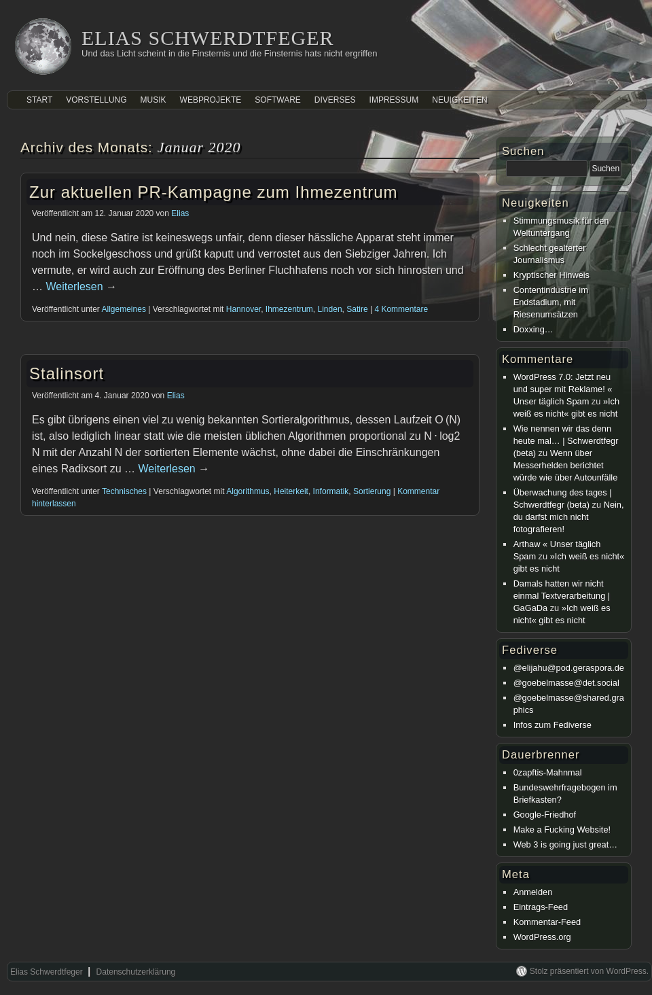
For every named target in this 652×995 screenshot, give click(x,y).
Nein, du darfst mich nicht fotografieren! (568, 517)
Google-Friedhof (544, 814)
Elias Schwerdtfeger (208, 38)
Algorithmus (247, 491)
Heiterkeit (291, 491)
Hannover (243, 309)
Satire (356, 309)
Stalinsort (66, 373)
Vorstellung (96, 100)
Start (39, 100)
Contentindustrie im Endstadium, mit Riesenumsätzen (550, 302)
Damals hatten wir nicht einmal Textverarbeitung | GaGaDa (562, 595)
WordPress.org (542, 937)
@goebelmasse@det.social (566, 683)
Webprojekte (211, 100)
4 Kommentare (401, 309)
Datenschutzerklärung (136, 972)
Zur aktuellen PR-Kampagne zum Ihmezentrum (213, 192)
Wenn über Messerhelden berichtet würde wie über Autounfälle (565, 465)
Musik (153, 100)
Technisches (124, 491)
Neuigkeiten (459, 100)
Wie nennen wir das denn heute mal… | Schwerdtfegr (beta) (566, 440)
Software (278, 100)
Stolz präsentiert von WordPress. (589, 971)
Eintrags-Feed (540, 907)
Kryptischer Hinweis (551, 275)
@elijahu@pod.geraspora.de (568, 668)
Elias (180, 213)
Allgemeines (124, 309)
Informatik (331, 491)
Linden (330, 309)
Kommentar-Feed (547, 922)
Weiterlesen (81, 286)
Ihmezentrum (289, 309)
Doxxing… (533, 329)
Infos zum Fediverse (552, 725)
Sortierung (372, 491)
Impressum (394, 100)
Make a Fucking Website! (562, 829)
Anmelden (533, 892)
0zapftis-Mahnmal (547, 772)
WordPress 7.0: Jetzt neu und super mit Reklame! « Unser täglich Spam (563, 389)
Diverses (335, 100)
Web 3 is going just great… (565, 844)
